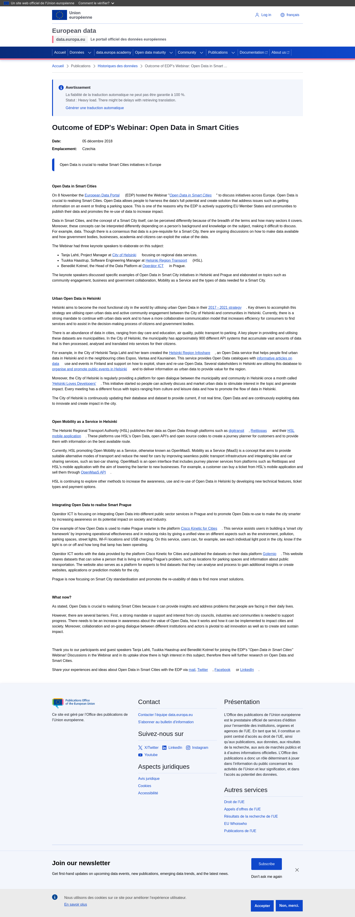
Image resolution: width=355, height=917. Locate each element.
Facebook (222, 670)
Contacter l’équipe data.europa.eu (165, 715)
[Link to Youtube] (148, 755)
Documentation (254, 52)
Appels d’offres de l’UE (242, 809)
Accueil (60, 52)
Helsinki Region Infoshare (189, 353)
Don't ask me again (266, 877)
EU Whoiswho (235, 824)
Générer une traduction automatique (95, 108)
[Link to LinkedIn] (172, 747)
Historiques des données (118, 66)
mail (192, 670)
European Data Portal (102, 195)
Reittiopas (259, 431)
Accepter (262, 906)
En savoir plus (75, 904)
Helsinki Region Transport (166, 260)
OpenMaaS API (93, 472)
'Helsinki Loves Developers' (74, 383)
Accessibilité (148, 793)
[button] (290, 15)
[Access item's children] (89, 52)
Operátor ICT (152, 266)
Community (187, 52)
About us (280, 52)
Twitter (202, 670)
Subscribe (267, 864)
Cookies (144, 786)
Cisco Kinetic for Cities (199, 528)
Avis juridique (149, 779)
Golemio (269, 554)
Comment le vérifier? (96, 3)
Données (77, 52)
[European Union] (72, 15)
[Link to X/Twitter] (148, 747)
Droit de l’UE (234, 802)
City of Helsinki (124, 255)
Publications (218, 52)
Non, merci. (289, 905)
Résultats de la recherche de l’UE (251, 816)
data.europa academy (113, 52)
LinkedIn (247, 670)
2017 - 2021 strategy (225, 307)
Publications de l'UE (240, 831)
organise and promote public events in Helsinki (89, 369)
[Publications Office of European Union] (91, 703)
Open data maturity (150, 52)
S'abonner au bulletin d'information (166, 722)
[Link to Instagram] (197, 747)
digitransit (236, 431)
